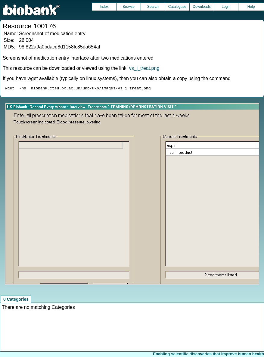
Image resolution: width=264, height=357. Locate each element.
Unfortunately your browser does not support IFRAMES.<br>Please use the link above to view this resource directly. (132, 194)
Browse (129, 7)
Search (153, 7)
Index (104, 7)
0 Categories (16, 300)
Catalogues (177, 7)
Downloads (201, 7)
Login (226, 7)
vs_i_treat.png (144, 68)
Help (251, 7)
